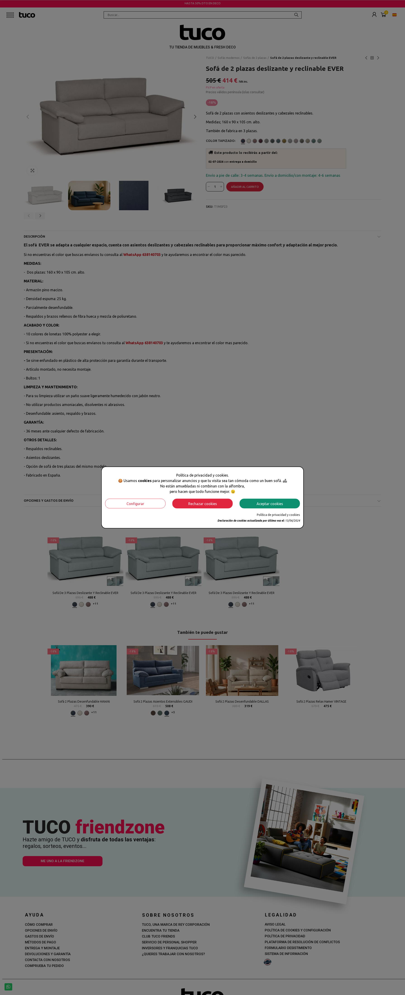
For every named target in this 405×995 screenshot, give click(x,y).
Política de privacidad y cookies (278, 515)
